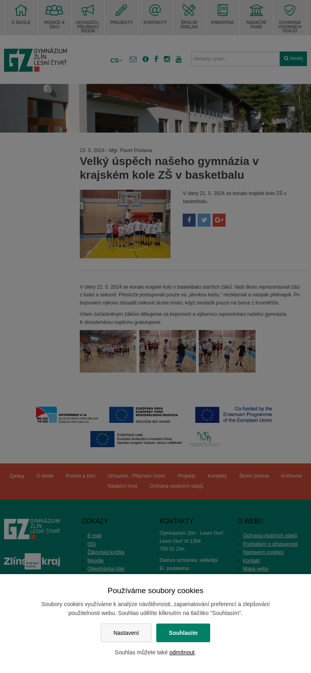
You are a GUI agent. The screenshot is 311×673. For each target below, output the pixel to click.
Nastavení (126, 633)
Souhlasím (183, 633)
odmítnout (181, 652)
